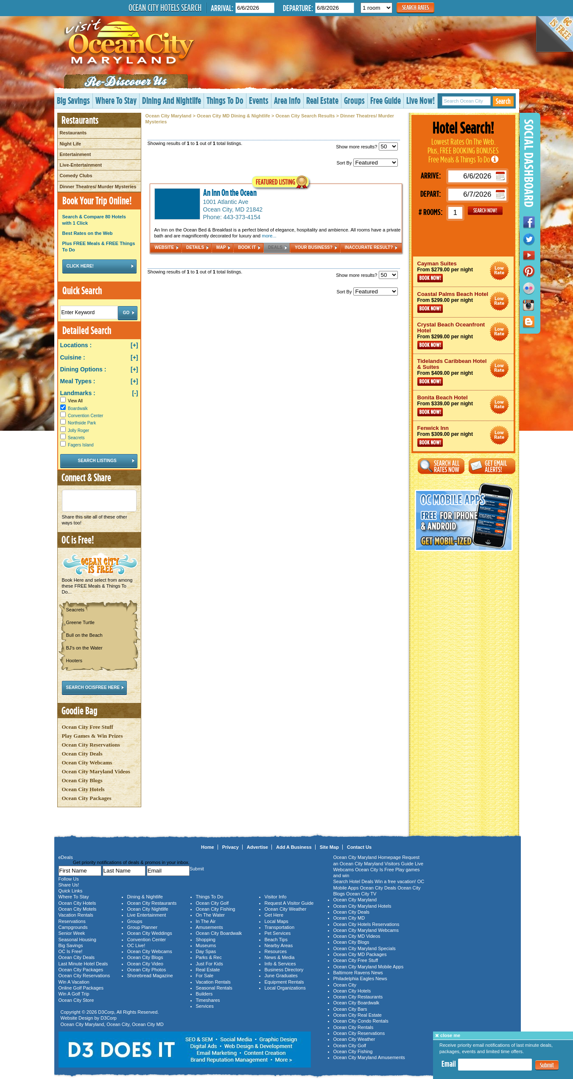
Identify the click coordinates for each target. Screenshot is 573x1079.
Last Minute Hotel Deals (83, 963)
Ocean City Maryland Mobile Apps (368, 966)
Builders (204, 993)
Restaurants (73, 132)
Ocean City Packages (87, 798)
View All (71, 401)
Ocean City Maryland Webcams (366, 930)
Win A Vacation (74, 981)
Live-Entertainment (81, 164)
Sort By (366, 162)
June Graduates (281, 975)
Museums (206, 945)
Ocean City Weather (286, 909)
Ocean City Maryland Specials (364, 948)
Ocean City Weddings (149, 933)
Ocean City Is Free (374, 869)
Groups (354, 100)
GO (485, 210)
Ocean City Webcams (87, 762)
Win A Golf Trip (74, 993)
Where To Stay (116, 100)
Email (449, 1063)
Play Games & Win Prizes (92, 736)
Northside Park (82, 423)
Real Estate (322, 100)
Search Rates (415, 7)
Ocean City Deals (82, 753)
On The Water (210, 914)
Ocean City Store (76, 1000)
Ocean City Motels (78, 909)
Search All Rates (441, 466)
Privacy (230, 847)
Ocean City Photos (146, 969)
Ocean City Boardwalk (219, 933)
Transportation (280, 927)
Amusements (209, 927)
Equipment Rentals (284, 981)
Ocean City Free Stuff (87, 727)
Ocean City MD (148, 1024)
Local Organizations (285, 987)
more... (269, 235)
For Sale (205, 975)
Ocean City (117, 1024)
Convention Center (85, 415)
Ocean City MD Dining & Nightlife (233, 115)
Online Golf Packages (81, 987)
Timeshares (208, 1000)
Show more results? (366, 146)
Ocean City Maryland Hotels (362, 906)
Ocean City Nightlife (147, 909)
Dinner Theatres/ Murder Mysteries (98, 186)
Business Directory (284, 969)
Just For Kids (209, 963)
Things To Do (225, 100)
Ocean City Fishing (215, 909)
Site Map (329, 847)
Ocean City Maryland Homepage (367, 857)
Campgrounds (73, 927)
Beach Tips (276, 939)
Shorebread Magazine (150, 975)
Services (205, 1006)
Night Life (70, 143)
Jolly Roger (78, 430)
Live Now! (420, 100)
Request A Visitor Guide (289, 903)
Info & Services (280, 963)
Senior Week (72, 933)
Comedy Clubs (76, 175)
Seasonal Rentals (214, 987)
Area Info (287, 100)
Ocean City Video (145, 963)
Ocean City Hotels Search (165, 8)
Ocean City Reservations (91, 745)
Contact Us (359, 847)
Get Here (274, 914)
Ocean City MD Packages (360, 954)
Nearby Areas (279, 945)
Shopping (206, 939)
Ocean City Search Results (305, 115)
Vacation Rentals (76, 914)
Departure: (298, 7)
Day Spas (206, 951)
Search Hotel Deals (353, 881)
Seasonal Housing (77, 939)
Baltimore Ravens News (358, 972)
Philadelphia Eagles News (360, 978)
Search (503, 101)
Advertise (257, 847)
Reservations (72, 921)
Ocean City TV (361, 893)
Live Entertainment (146, 914)
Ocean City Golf (212, 903)
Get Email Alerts (492, 466)
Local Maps (276, 921)
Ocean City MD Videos (356, 936)
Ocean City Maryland (168, 115)
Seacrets (76, 437)
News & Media (280, 957)
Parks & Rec (209, 957)
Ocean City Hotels (83, 789)
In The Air (206, 921)
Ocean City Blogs (82, 780)
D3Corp (106, 1012)
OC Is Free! (71, 951)
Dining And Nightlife (171, 100)
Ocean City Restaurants (152, 903)
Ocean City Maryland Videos (96, 771)
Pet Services (278, 933)
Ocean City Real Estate (357, 1015)
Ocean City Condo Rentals (361, 1020)
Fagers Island (81, 445)
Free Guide (385, 100)
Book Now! (430, 278)
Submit (547, 1065)
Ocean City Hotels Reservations (366, 924)
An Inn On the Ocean (230, 192)
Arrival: (222, 7)
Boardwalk (78, 408)
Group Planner (142, 927)
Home (207, 847)
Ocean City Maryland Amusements (369, 1057)
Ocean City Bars (350, 1009)
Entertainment (75, 154)
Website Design (77, 1017)
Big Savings (73, 100)
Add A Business (294, 847)
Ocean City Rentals (353, 1027)
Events (258, 100)
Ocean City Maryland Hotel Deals (499, 271)
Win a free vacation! (395, 881)
